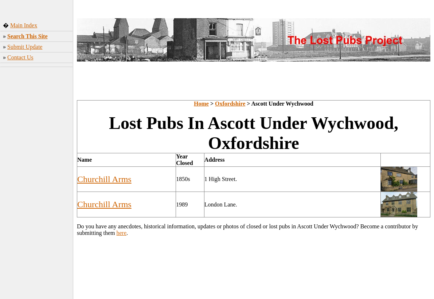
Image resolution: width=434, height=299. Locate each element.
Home (201, 104)
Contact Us (20, 57)
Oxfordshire (230, 104)
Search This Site (27, 36)
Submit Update (24, 47)
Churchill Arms (104, 179)
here (121, 233)
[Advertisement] (36, 184)
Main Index (23, 25)
